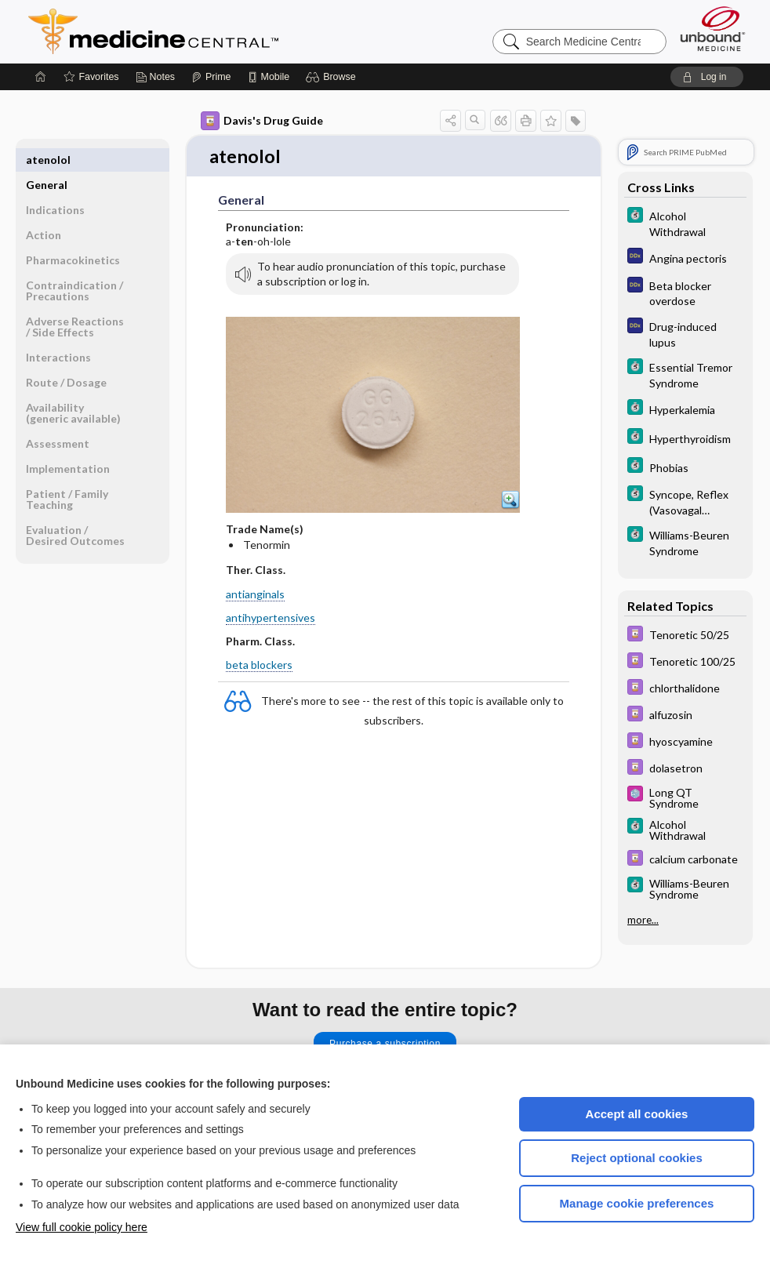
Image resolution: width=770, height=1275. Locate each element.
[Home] (40, 77)
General (46, 159)
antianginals (255, 594)
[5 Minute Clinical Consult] (685, 222)
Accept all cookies (637, 1114)
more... (643, 920)
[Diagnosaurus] (685, 257)
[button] (333, 77)
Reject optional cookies (637, 1157)
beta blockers (259, 666)
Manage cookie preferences (637, 1203)
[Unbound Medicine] (712, 28)
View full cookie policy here (81, 1227)
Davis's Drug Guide (262, 120)
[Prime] (211, 77)
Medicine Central (223, 31)
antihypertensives (270, 618)
